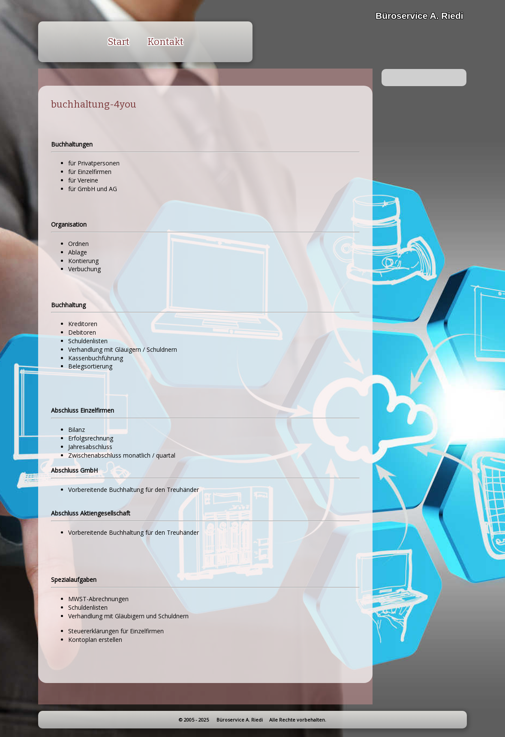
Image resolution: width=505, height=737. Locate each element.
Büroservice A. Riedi (419, 16)
